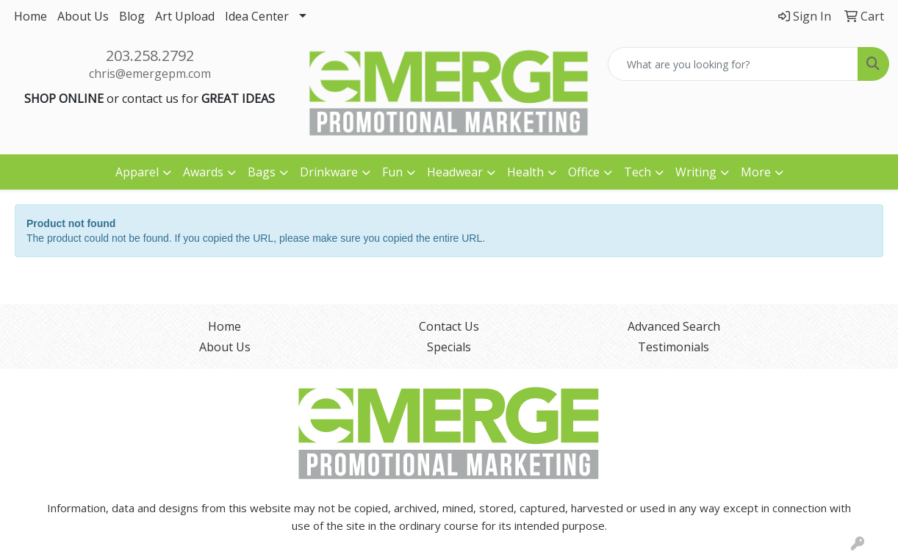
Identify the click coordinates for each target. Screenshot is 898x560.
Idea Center (257, 16)
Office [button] (584, 172)
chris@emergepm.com (150, 73)
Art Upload (185, 16)
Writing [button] (695, 172)
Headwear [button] (455, 172)
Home (30, 16)
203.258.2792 (150, 55)
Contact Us (449, 326)
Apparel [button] (137, 172)
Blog (132, 16)
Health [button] (525, 172)
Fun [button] (392, 172)
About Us (83, 16)
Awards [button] (203, 172)
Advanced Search (674, 326)
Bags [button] (262, 172)
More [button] (756, 172)
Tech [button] (637, 172)
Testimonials (673, 347)
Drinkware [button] (329, 172)
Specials (449, 347)
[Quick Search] (733, 64)
